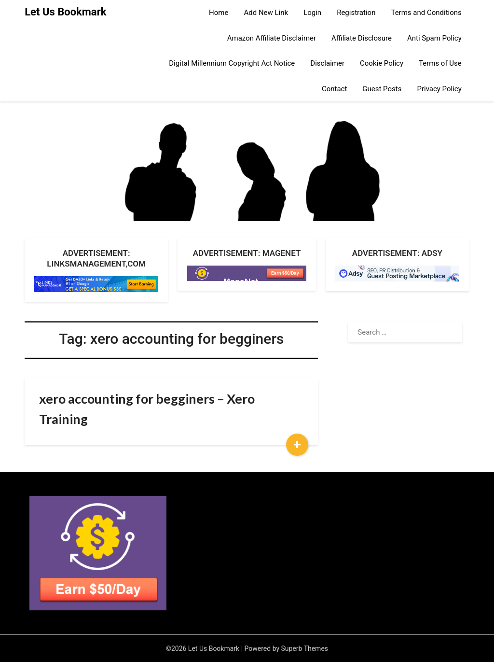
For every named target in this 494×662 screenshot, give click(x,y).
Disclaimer (327, 63)
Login (312, 12)
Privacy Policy (439, 89)
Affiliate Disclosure (361, 38)
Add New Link (266, 12)
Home (218, 12)
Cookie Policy (381, 63)
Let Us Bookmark (65, 12)
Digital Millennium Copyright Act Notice (232, 63)
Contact (334, 89)
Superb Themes (305, 648)
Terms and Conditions (426, 12)
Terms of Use (440, 63)
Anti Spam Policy (434, 38)
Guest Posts (381, 89)
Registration (356, 12)
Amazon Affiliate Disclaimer (271, 38)
